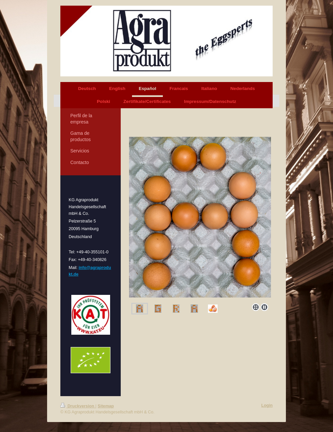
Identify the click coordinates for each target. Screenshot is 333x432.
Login (267, 405)
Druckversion (78, 406)
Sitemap (106, 406)
